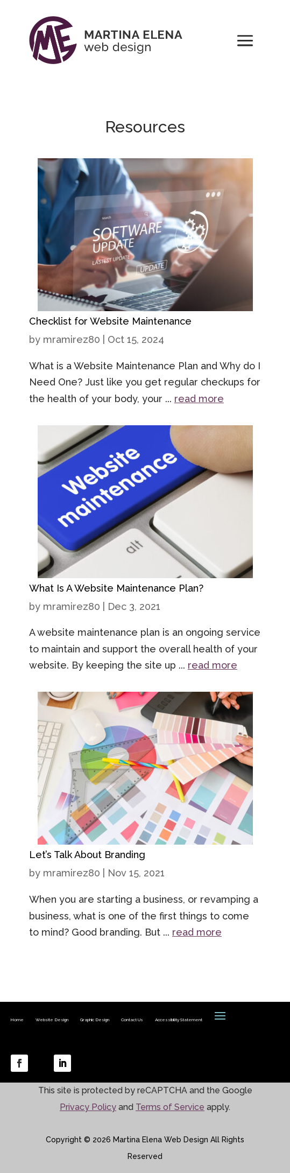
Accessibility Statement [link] (178, 1019)
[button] (245, 39)
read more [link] (199, 398)
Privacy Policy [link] (88, 1107)
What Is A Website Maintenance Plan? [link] (116, 588)
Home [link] (17, 1019)
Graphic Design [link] (94, 1019)
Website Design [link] (52, 1019)
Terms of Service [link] (170, 1107)
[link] (145, 302)
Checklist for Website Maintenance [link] (110, 321)
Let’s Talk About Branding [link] (87, 854)
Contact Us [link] (132, 1019)
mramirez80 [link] (71, 339)
